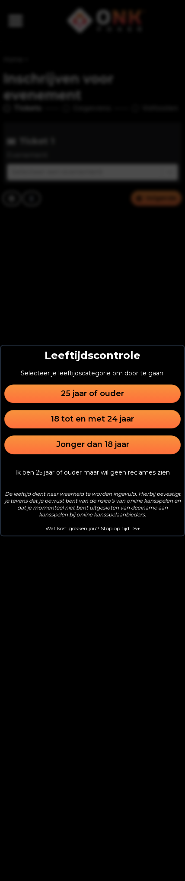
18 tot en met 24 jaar (92, 419)
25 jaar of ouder (92, 393)
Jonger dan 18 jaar (92, 445)
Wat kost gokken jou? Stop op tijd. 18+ (92, 528)
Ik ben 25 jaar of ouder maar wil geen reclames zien (92, 472)
